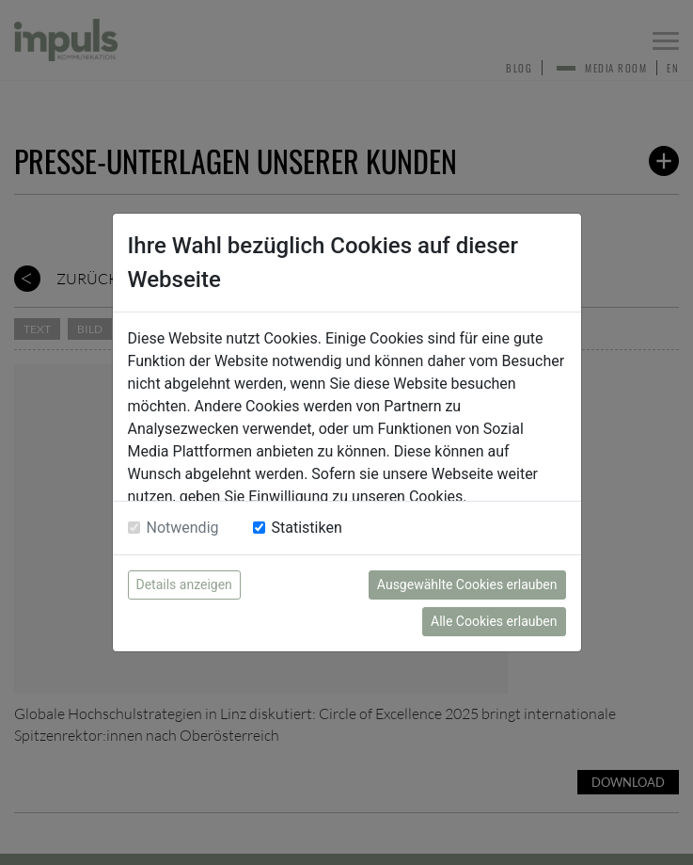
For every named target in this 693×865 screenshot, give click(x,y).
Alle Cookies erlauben (494, 621)
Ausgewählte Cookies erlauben (467, 584)
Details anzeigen (184, 584)
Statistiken (307, 528)
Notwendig (183, 528)
